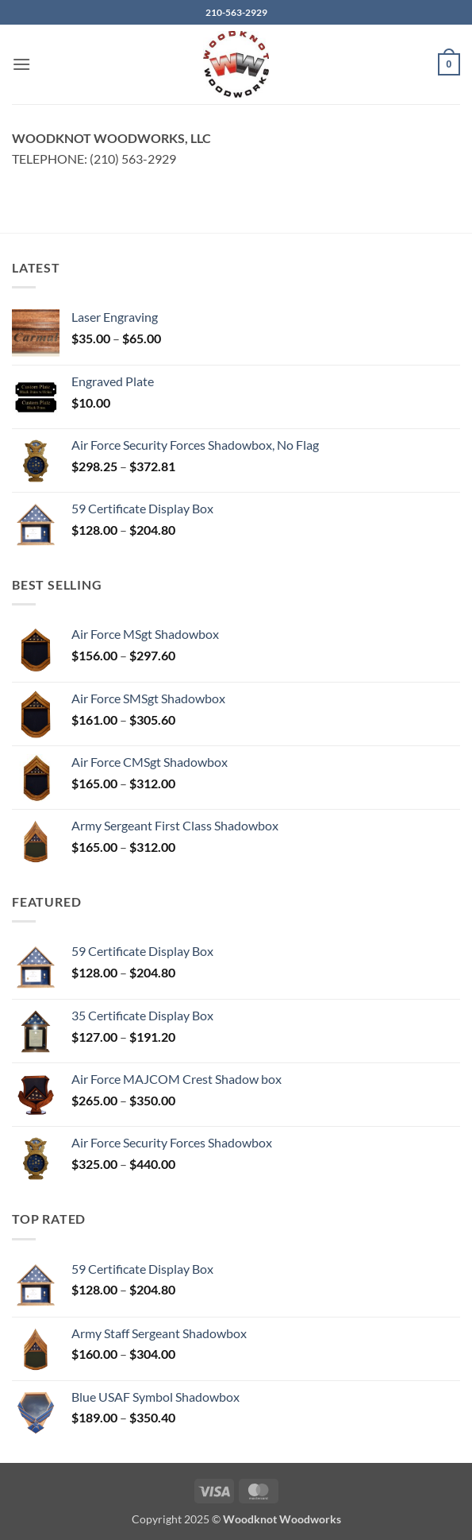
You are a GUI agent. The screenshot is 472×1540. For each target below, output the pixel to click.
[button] (21, 63)
